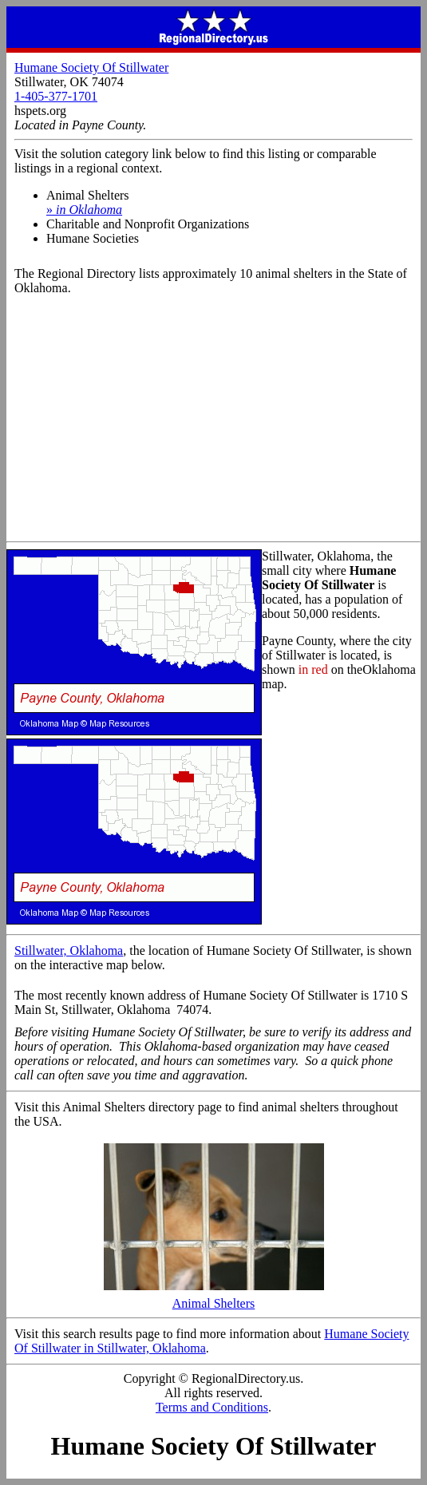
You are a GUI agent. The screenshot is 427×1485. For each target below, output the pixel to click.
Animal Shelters (214, 1297)
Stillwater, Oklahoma (68, 950)
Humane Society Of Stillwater (91, 67)
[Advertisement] (213, 421)
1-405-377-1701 (55, 96)
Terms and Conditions (212, 1407)
